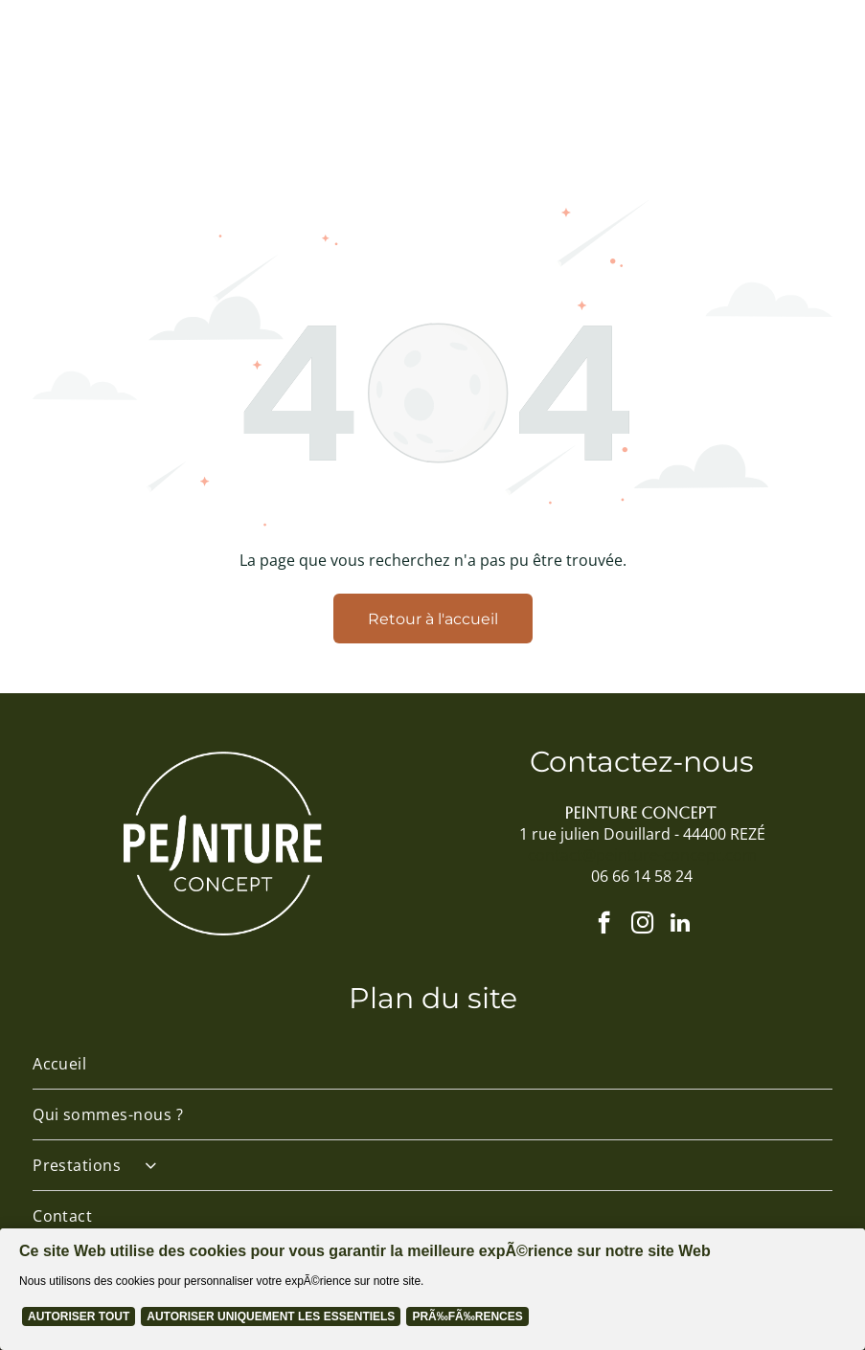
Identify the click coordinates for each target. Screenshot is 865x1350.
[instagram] (642, 925)
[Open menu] (777, 74)
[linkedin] (680, 925)
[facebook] (604, 925)
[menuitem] (432, 1064)
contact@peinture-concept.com (642, 855)
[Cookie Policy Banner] (432, 1289)
